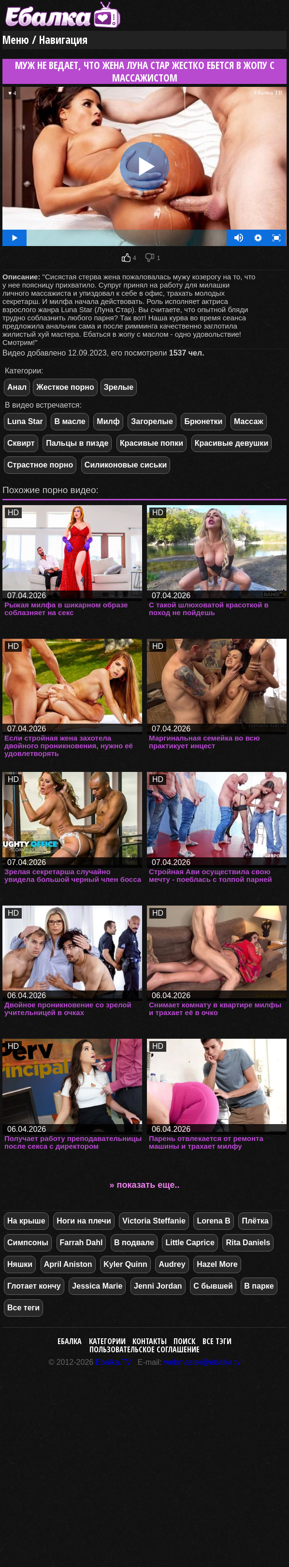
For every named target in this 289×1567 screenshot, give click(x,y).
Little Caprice (189, 1242)
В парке (259, 1286)
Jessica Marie (97, 1286)
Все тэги (216, 1341)
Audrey (172, 1264)
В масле (69, 421)
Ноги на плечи (84, 1221)
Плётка (255, 1221)
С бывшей (212, 1286)
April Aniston (68, 1264)
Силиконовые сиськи (126, 465)
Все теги (23, 1308)
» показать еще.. (145, 1185)
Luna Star (25, 421)
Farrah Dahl (81, 1242)
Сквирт (21, 443)
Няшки (19, 1264)
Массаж (248, 421)
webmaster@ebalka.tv (202, 1362)
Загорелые (152, 421)
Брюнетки (203, 421)
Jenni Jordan (158, 1286)
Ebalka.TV (113, 1362)
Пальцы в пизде (77, 443)
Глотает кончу (34, 1286)
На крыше (26, 1221)
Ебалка (70, 1341)
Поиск (184, 1341)
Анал (17, 387)
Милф (108, 421)
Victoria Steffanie (153, 1221)
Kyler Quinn (125, 1264)
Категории (107, 1341)
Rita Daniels (248, 1242)
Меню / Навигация (44, 39)
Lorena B (213, 1221)
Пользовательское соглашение (144, 1349)
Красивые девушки (232, 443)
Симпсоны (27, 1242)
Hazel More (217, 1264)
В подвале (134, 1242)
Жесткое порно (65, 387)
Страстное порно (40, 465)
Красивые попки (151, 443)
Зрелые (118, 387)
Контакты (149, 1341)
